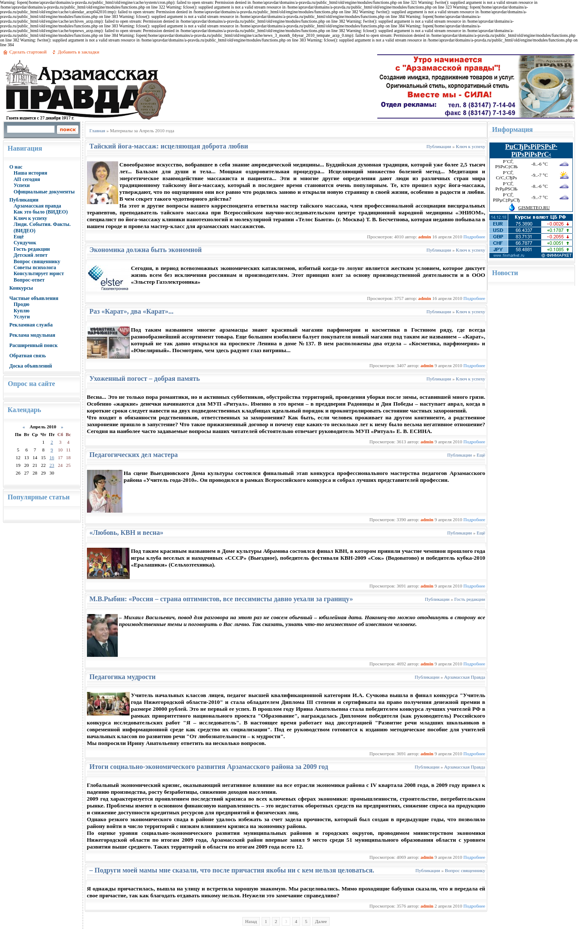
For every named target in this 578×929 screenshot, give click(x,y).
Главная (97, 130)
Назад (251, 921)
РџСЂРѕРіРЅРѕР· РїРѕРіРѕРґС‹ (531, 150)
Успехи (22, 185)
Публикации (24, 200)
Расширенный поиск (33, 345)
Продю (22, 304)
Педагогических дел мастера (133, 454)
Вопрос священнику (37, 261)
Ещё (19, 237)
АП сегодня (27, 179)
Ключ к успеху (30, 218)
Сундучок (25, 243)
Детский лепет (31, 255)
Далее (321, 921)
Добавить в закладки (78, 51)
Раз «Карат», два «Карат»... (131, 311)
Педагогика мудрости (122, 676)
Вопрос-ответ (29, 280)
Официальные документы (44, 192)
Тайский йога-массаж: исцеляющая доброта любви (168, 146)
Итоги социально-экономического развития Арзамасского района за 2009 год (208, 766)
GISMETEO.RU (534, 207)
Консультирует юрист (39, 273)
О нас (16, 167)
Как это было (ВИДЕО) (41, 212)
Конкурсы (21, 288)
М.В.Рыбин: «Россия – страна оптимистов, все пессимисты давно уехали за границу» (221, 599)
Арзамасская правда (37, 206)
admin (424, 236)
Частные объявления (34, 298)
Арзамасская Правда (464, 677)
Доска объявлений (30, 366)
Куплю (22, 311)
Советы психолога (35, 267)
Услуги (22, 317)
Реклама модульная (32, 335)
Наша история (31, 173)
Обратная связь (27, 356)
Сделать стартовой (28, 51)
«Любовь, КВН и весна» (126, 532)
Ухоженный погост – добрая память (144, 378)
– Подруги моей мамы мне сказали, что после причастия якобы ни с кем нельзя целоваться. (231, 870)
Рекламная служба (31, 325)
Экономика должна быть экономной (145, 249)
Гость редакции (32, 249)
